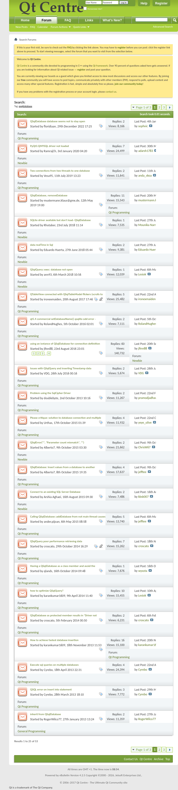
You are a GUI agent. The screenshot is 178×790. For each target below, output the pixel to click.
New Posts (22, 27)
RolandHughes (53, 324)
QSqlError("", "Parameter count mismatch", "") (57, 442)
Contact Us (131, 759)
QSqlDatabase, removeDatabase (48, 195)
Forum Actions (59, 27)
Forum (46, 20)
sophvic (143, 126)
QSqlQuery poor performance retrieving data (56, 541)
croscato (49, 546)
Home (25, 20)
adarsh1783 (145, 151)
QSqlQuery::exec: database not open (51, 269)
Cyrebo (48, 670)
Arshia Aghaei (52, 497)
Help (144, 3)
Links (89, 20)
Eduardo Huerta (54, 250)
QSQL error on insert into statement (51, 689)
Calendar (42, 27)
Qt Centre (22, 65)
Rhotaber (49, 225)
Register (161, 3)
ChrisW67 (144, 447)
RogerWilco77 (53, 719)
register (81, 69)
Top (168, 759)
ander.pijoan (52, 521)
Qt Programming (28, 138)
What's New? (112, 20)
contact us (111, 91)
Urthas (48, 423)
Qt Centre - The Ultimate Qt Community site (101, 782)
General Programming (31, 731)
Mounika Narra (147, 225)
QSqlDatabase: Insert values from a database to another (62, 467)
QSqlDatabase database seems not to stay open (57, 121)
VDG (47, 373)
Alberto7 (49, 447)
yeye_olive (145, 422)
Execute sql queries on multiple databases (54, 664)
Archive (158, 759)
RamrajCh (50, 151)
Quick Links (79, 27)
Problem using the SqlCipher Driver (50, 393)
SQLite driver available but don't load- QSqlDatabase (60, 220)
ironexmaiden (52, 299)
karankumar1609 (54, 596)
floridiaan (50, 126)
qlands (48, 571)
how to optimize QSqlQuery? (46, 590)
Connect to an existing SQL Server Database (55, 492)
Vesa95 (48, 176)
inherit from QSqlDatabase (45, 714)
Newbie (22, 163)
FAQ (32, 27)
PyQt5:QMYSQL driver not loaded (49, 146)
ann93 (48, 274)
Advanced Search (163, 26)
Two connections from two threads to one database (60, 170)
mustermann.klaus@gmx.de (62, 200)
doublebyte (51, 398)
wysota (142, 571)
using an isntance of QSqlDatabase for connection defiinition (65, 343)
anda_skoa (145, 175)
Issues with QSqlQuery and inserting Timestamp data (60, 368)
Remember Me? (92, 9)
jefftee (142, 472)
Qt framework (100, 65)
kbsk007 (143, 496)
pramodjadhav (147, 398)
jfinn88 (48, 349)
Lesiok (142, 274)
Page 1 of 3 (143, 107)
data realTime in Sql (41, 245)
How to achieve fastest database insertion (54, 640)
